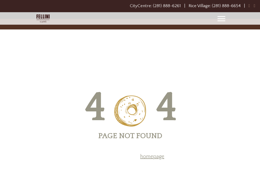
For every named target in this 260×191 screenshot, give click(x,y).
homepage (152, 156)
